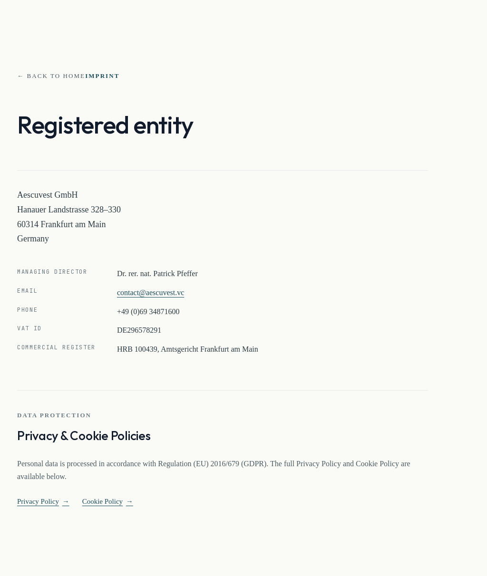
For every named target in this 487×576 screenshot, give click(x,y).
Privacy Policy (43, 502)
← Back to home (51, 75)
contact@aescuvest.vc (150, 292)
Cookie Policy (107, 502)
